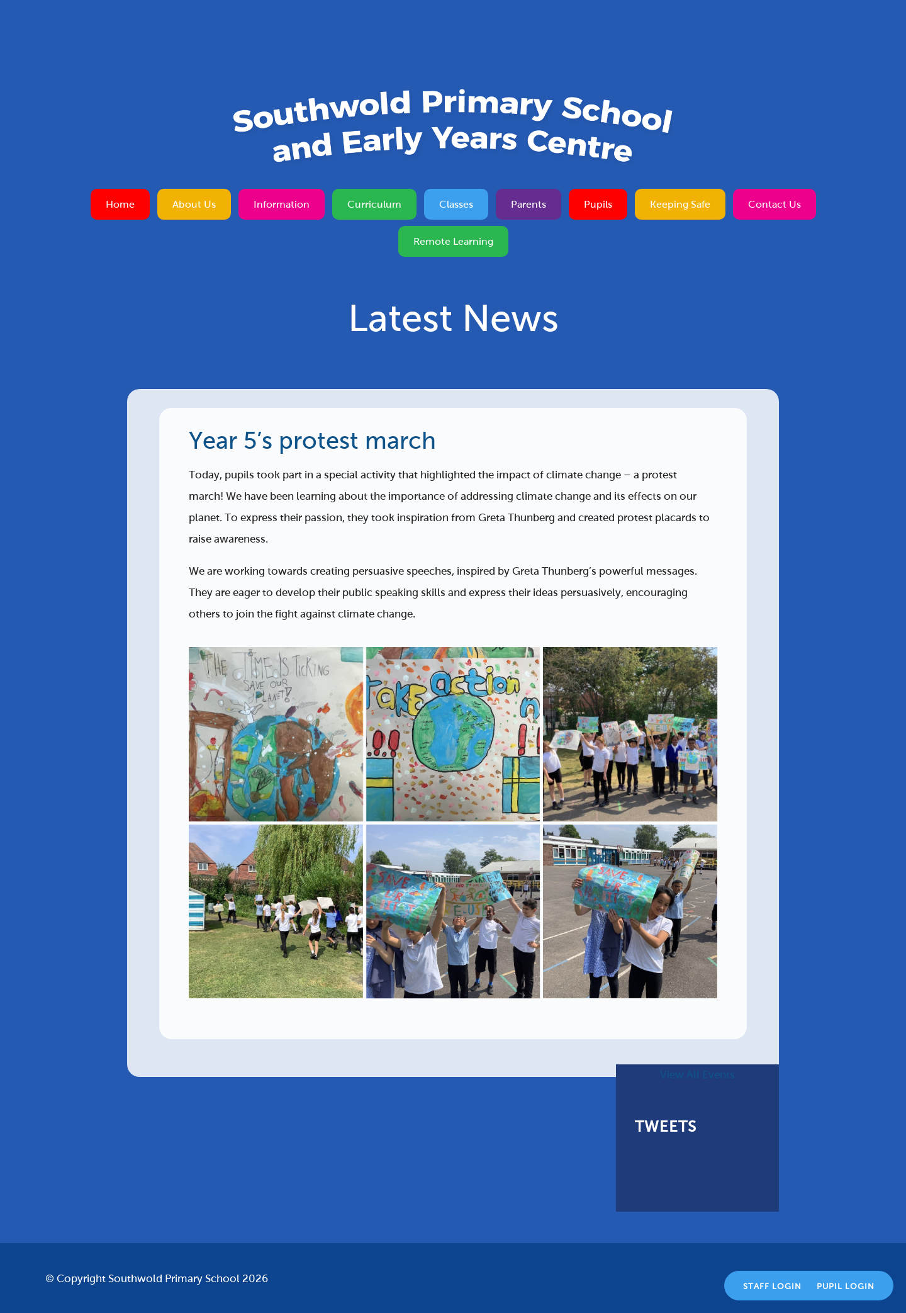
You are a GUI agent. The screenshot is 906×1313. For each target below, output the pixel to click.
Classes (456, 204)
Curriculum (374, 204)
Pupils (598, 204)
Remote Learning (453, 241)
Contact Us (774, 204)
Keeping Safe (680, 204)
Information (282, 204)
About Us (194, 204)
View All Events (697, 1075)
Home (120, 204)
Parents (528, 204)
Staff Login (772, 1286)
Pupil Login (846, 1286)
